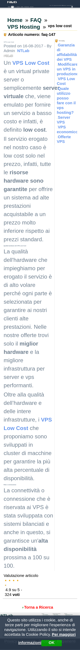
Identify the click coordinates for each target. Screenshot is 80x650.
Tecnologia (26, 6)
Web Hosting (56, 614)
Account (32, 6)
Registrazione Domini (69, 614)
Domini (22, 6)
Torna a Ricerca (39, 607)
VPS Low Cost (31, 63)
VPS (12, 6)
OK (52, 642)
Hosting (18, 6)
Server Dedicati (45, 614)
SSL (15, 6)
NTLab (23, 51)
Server (9, 6)
